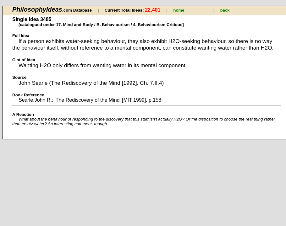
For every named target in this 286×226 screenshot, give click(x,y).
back (225, 10)
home (178, 10)
